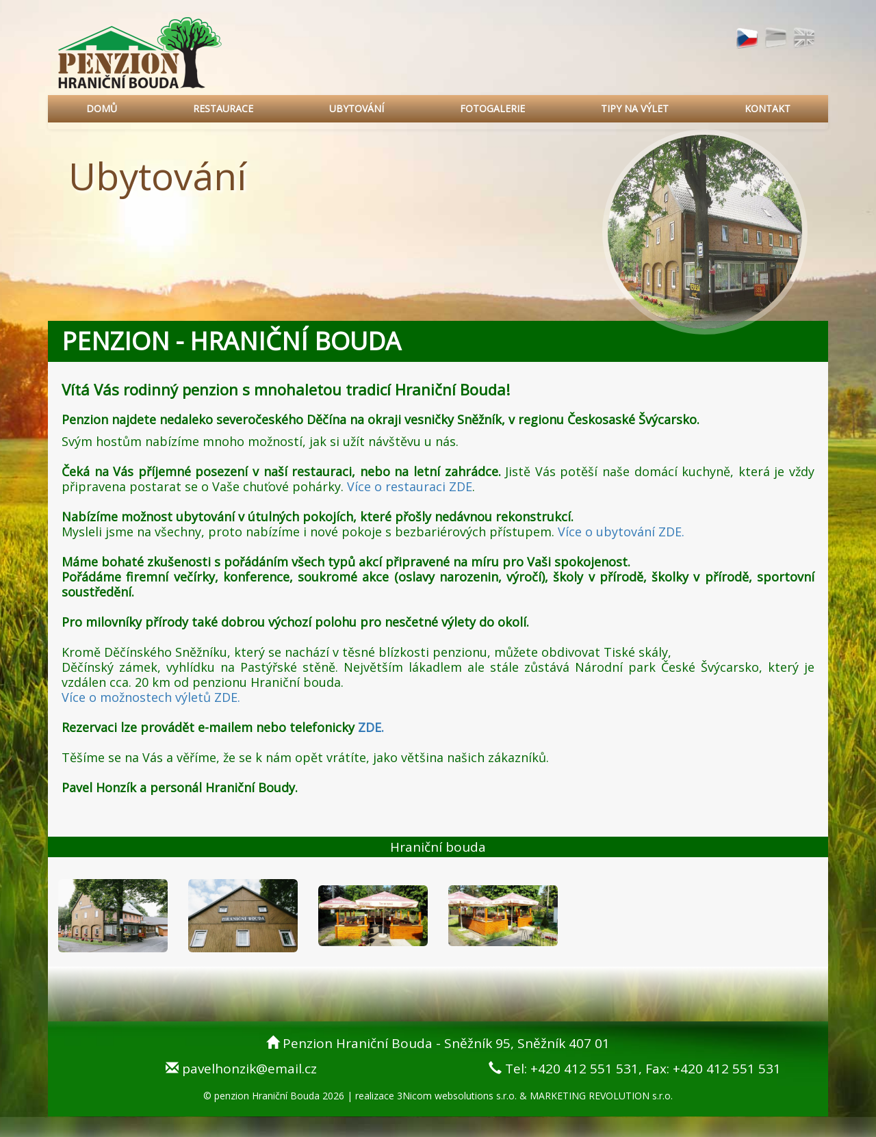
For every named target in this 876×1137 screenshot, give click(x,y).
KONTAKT (767, 108)
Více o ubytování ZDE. (621, 531)
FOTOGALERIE (492, 108)
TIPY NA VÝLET (635, 108)
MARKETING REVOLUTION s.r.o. (601, 1095)
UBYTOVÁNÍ (356, 108)
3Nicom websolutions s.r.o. (457, 1095)
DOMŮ (101, 108)
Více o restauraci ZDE (409, 486)
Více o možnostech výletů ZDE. (151, 697)
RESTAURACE (223, 108)
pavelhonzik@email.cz (249, 1068)
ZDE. (371, 727)
